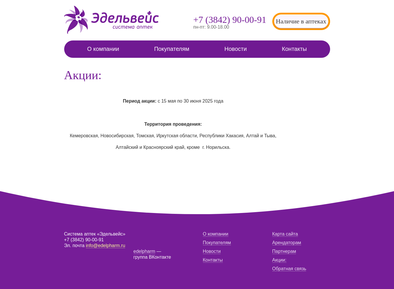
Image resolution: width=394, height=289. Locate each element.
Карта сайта (285, 233)
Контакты (294, 49)
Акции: (279, 259)
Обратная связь (289, 268)
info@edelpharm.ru (105, 245)
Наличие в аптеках (301, 21)
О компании (103, 49)
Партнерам (284, 251)
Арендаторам (286, 242)
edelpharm (145, 251)
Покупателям (171, 49)
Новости (235, 49)
